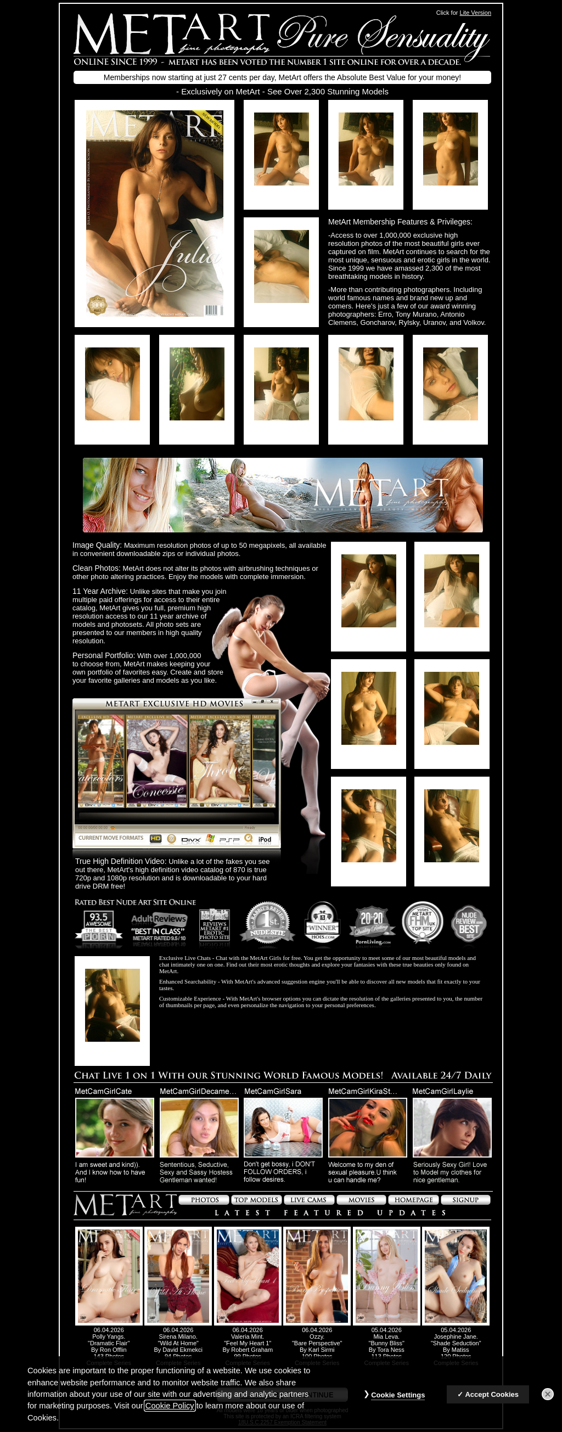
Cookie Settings (398, 1395)
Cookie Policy (169, 1405)
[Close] (548, 1394)
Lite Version (475, 12)
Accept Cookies (492, 1394)
